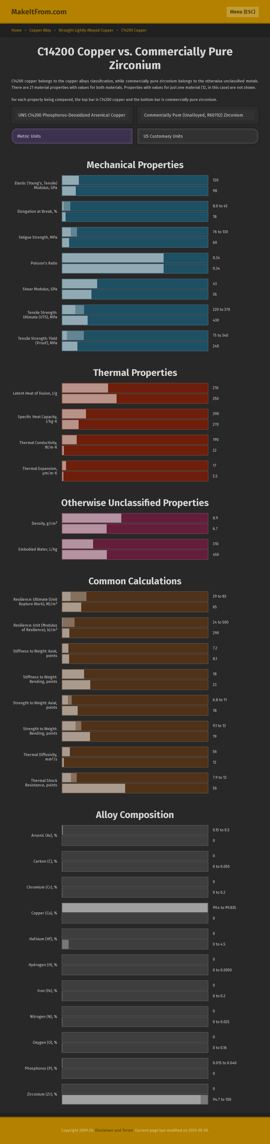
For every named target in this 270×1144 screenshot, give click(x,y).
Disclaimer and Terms (114, 1130)
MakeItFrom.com (39, 12)
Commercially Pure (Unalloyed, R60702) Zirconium (193, 115)
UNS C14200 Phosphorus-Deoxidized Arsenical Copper (71, 115)
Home (16, 30)
